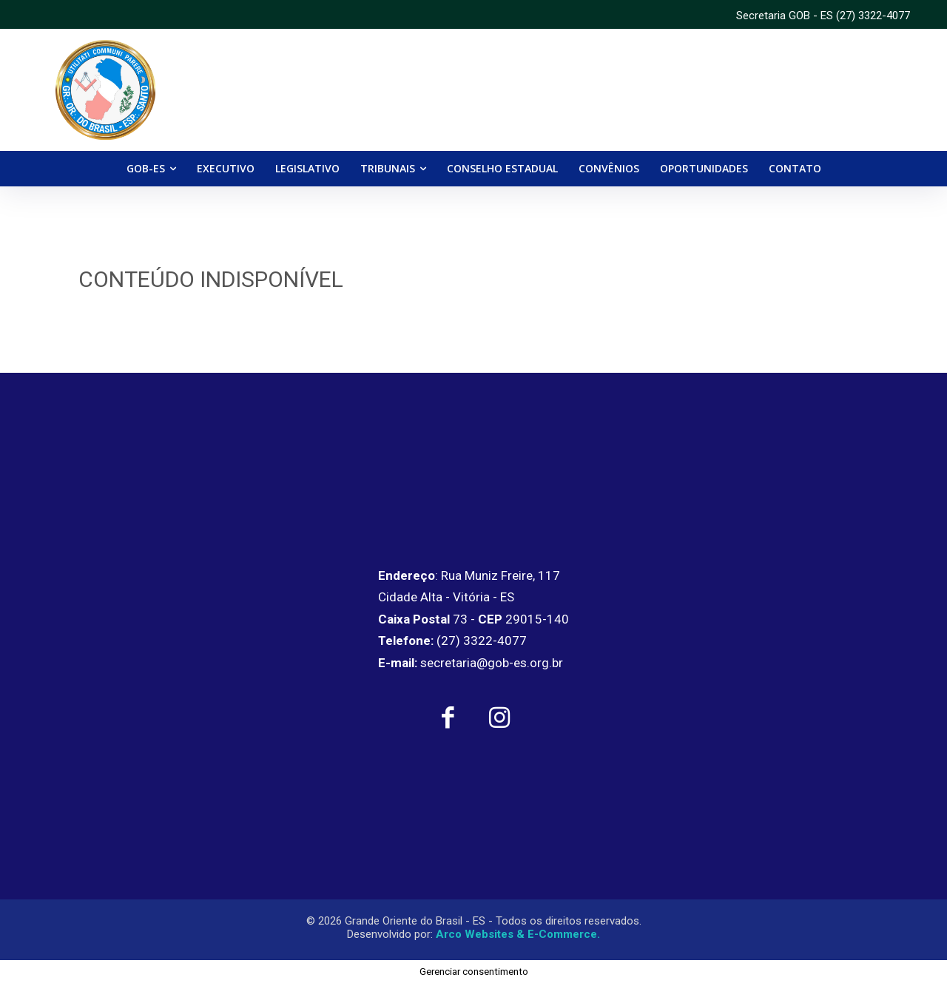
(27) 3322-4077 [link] (873, 15)
